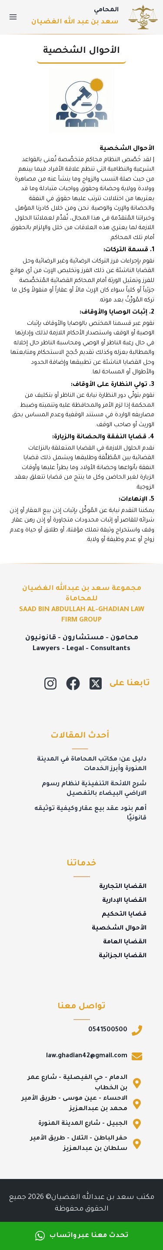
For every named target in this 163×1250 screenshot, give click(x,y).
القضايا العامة (124, 942)
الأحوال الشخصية (119, 928)
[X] (96, 683)
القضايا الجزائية (122, 956)
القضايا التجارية (122, 887)
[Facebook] (73, 683)
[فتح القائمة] (13, 16)
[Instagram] (50, 683)
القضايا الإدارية (124, 900)
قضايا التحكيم (124, 914)
